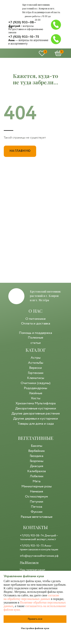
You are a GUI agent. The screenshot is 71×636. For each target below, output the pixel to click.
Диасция (36, 466)
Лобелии (36, 476)
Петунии (36, 501)
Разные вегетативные (36, 516)
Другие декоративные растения (35, 413)
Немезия (36, 491)
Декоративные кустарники (35, 408)
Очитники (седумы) (35, 383)
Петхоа (36, 506)
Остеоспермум (36, 496)
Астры (36, 357)
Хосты (35, 398)
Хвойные (35, 393)
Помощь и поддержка (35, 332)
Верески (35, 367)
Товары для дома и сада (35, 423)
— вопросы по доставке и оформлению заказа (25, 29)
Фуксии (36, 511)
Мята (37, 481)
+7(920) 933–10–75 (32, 546)
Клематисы (35, 378)
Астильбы (35, 362)
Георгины (36, 461)
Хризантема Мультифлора (36, 403)
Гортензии (35, 373)
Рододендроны (35, 388)
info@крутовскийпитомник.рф (39, 556)
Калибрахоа (36, 471)
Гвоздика (36, 456)
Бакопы (36, 445)
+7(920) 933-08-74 (32, 536)
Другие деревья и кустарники (35, 418)
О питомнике (35, 318)
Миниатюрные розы (36, 486)
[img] (14, 8)
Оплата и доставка (35, 323)
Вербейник (36, 450)
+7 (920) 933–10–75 (23, 36)
